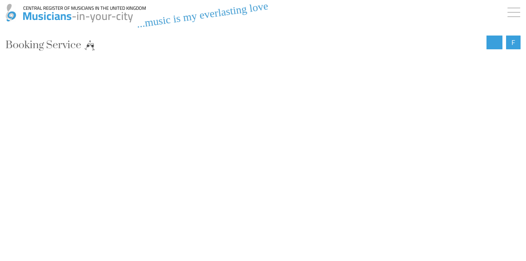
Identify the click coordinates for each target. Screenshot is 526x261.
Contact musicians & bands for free (72, 170)
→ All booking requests (259, 204)
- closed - (44, 246)
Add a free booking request (61, 138)
